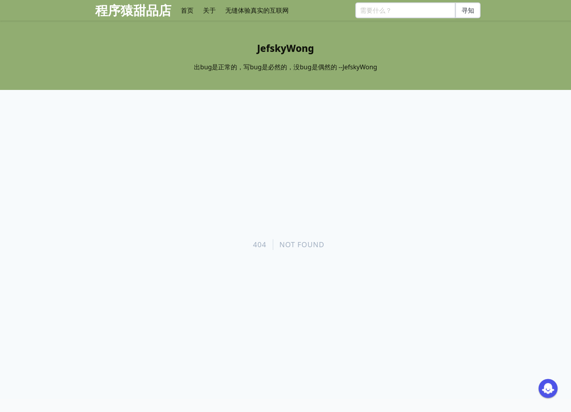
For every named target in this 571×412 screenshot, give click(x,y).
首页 (187, 10)
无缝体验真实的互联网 (257, 10)
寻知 (468, 10)
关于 (209, 10)
